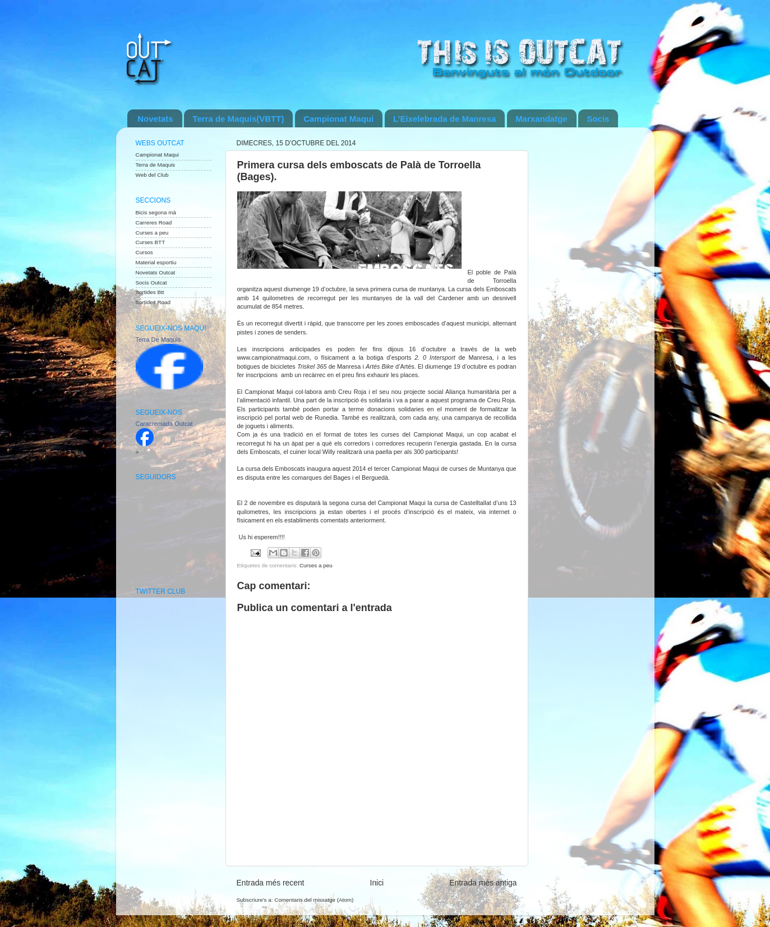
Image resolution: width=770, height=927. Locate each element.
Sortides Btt (150, 292)
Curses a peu (316, 565)
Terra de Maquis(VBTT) (238, 118)
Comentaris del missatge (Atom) (313, 900)
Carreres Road (154, 222)
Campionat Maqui (338, 118)
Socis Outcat (151, 282)
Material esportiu (156, 262)
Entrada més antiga (483, 882)
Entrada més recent (271, 882)
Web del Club (152, 175)
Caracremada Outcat (164, 423)
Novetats (155, 118)
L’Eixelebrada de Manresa (444, 118)
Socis (598, 118)
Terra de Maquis (156, 165)
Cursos (144, 252)
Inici (377, 882)
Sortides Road (153, 302)
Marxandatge (541, 118)
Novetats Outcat (156, 272)
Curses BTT (150, 242)
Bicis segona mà (156, 212)
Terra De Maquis (158, 339)
